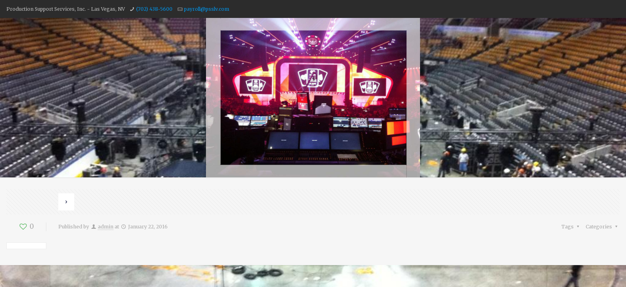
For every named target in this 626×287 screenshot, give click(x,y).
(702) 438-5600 (154, 9)
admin (105, 227)
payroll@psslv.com (206, 9)
